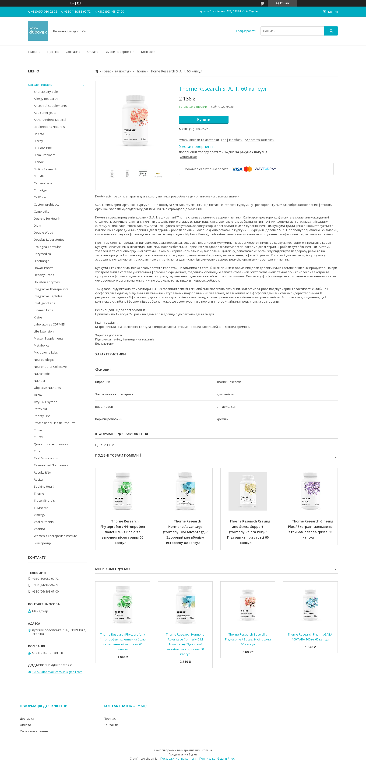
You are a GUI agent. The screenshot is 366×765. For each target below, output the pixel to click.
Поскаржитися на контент (178, 759)
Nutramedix (42, 374)
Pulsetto (40, 430)
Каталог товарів (40, 84)
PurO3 (38, 437)
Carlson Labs (43, 183)
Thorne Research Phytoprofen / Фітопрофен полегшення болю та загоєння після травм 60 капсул (123, 532)
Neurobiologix (44, 359)
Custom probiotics (46, 204)
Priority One (42, 416)
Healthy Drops (44, 275)
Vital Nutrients (44, 522)
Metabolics (41, 345)
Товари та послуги (116, 71)
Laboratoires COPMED (49, 324)
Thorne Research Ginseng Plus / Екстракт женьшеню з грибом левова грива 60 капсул (311, 529)
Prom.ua (206, 750)
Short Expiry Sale (46, 91)
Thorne (140, 71)
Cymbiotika (41, 211)
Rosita (38, 479)
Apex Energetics (45, 113)
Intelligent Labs (44, 303)
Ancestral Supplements (50, 106)
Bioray (38, 141)
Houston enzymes (47, 282)
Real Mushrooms (46, 458)
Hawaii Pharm (43, 268)
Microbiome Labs (46, 352)
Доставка (73, 52)
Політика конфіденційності (217, 759)
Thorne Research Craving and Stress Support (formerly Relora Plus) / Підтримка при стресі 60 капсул (249, 532)
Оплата (93, 52)
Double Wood (43, 232)
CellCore (40, 197)
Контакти (148, 52)
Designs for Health (47, 218)
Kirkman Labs (43, 310)
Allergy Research (46, 99)
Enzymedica (42, 254)
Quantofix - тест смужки (51, 444)
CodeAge (40, 190)
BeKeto (39, 134)
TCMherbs (41, 508)
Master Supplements (48, 338)
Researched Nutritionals (51, 465)
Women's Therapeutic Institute (55, 536)
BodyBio (40, 176)
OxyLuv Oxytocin (45, 402)
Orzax (38, 395)
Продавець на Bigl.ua (183, 754)
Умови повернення (120, 52)
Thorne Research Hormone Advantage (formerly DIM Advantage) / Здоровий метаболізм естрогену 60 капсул (185, 532)
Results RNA (42, 472)
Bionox (39, 162)
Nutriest (39, 381)
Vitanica (39, 529)
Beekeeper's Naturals (49, 127)
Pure (37, 451)
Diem (37, 225)
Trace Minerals (44, 500)
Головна (34, 52)
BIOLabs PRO (43, 148)
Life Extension (44, 331)
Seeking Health (44, 486)
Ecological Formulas (47, 247)
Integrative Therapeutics (51, 289)
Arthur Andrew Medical (50, 120)
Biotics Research (45, 169)
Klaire (38, 317)
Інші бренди (43, 543)
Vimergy (39, 515)
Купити (203, 120)
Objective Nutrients (47, 388)
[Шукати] (331, 31)
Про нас (53, 52)
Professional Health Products (54, 423)
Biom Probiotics (45, 155)
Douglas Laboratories (49, 239)
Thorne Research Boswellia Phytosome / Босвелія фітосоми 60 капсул (248, 639)
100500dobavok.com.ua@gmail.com (57, 672)
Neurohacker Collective (50, 367)
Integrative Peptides (48, 296)
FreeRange (41, 261)
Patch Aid (40, 409)
